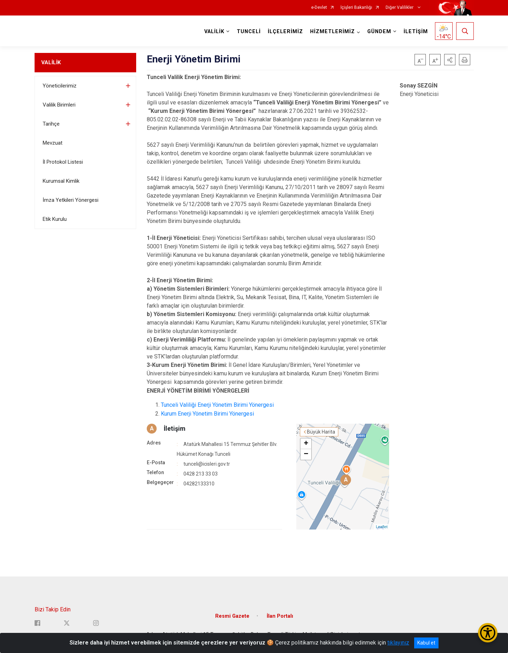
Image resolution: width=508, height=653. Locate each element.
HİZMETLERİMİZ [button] (332, 32)
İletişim (175, 428)
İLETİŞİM (416, 32)
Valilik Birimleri (59, 105)
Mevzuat (52, 143)
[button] (449, 59)
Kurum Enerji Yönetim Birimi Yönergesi (207, 413)
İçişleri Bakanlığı (356, 7)
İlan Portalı (280, 616)
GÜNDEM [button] (379, 32)
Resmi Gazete (232, 616)
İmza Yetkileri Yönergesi (70, 200)
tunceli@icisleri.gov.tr (206, 464)
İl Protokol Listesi (63, 162)
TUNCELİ (249, 32)
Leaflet (381, 527)
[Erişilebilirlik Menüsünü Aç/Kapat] (487, 632)
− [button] (306, 454)
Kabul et (426, 643)
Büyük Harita (321, 432)
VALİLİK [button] (214, 32)
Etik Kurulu (55, 219)
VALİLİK (51, 62)
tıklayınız (398, 642)
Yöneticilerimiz (60, 86)
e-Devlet (319, 7)
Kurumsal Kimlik (61, 181)
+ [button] (306, 444)
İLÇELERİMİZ (285, 32)
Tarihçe (51, 124)
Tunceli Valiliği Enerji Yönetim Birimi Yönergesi (217, 404)
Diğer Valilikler (400, 7)
